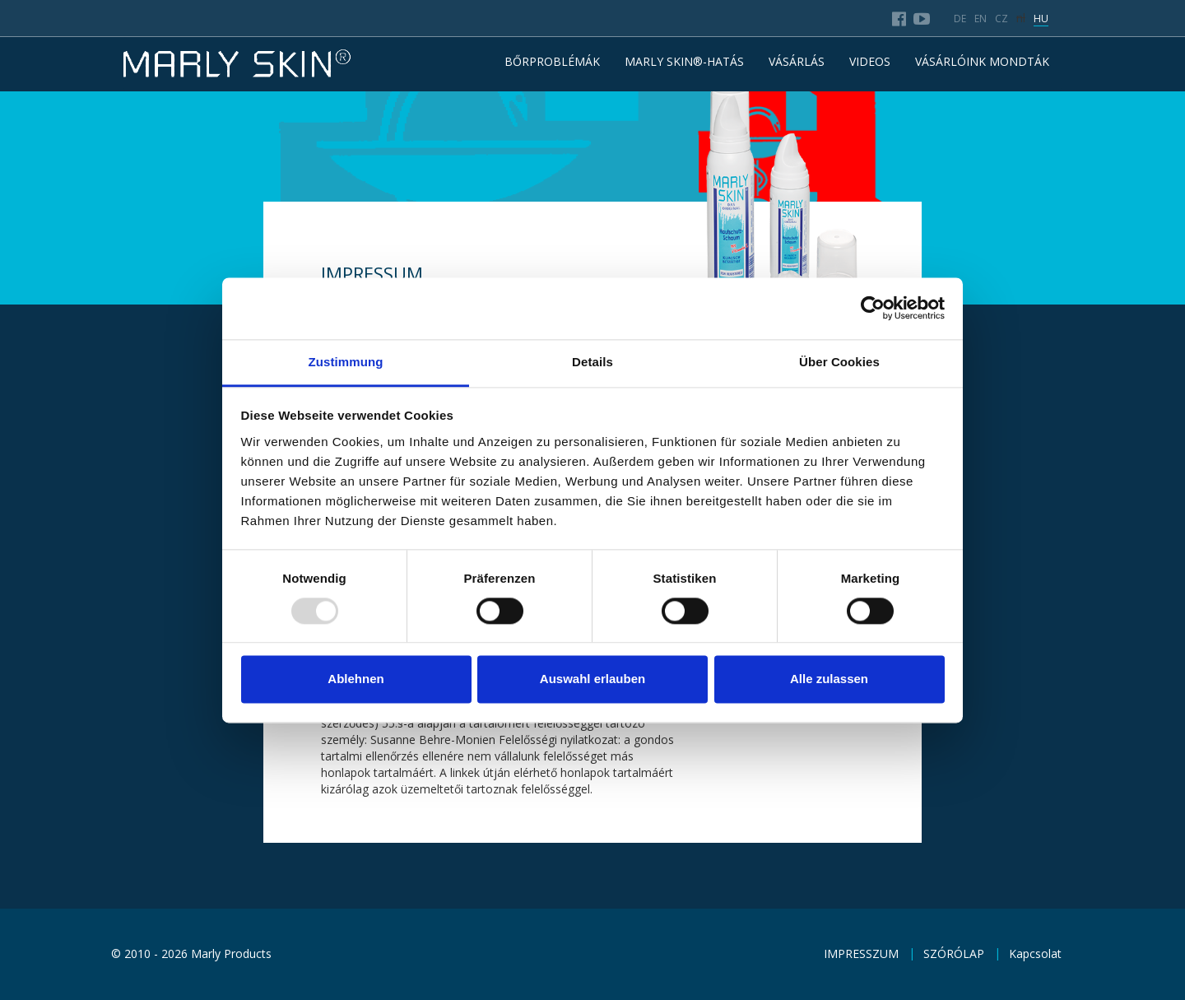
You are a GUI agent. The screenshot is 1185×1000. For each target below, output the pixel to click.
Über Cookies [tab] (839, 362)
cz (1001, 19)
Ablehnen (355, 679)
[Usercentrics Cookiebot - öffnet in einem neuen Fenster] (873, 307)
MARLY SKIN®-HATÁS (684, 61)
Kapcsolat (1035, 953)
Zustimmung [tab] (346, 362)
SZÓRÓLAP (953, 953)
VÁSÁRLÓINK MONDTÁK (982, 61)
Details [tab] (592, 362)
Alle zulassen (829, 679)
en (980, 19)
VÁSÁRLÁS (797, 61)
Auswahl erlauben (592, 679)
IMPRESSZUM (861, 953)
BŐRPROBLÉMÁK (552, 61)
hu (1041, 19)
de (960, 19)
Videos (869, 61)
